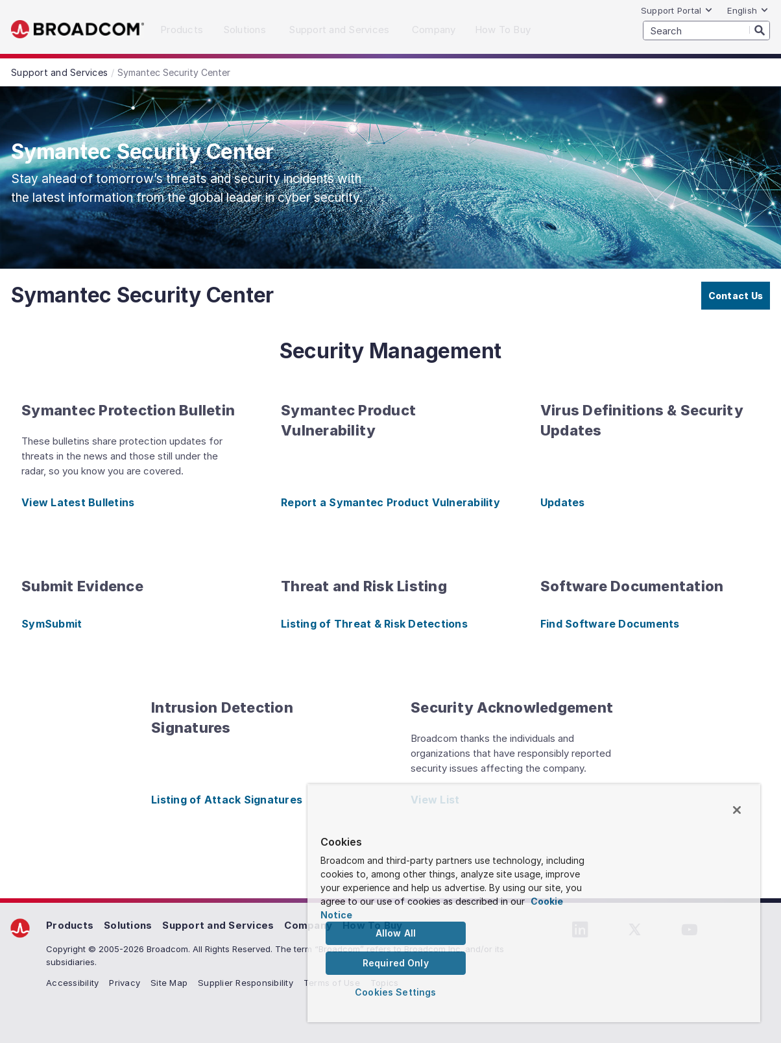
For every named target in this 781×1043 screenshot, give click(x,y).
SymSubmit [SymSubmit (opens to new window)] (51, 623)
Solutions (128, 925)
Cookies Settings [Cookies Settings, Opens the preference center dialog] (395, 992)
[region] (533, 903)
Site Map (168, 982)
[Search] (759, 29)
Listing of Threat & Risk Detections (374, 623)
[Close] (737, 810)
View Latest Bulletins (77, 502)
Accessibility (72, 982)
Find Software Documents (610, 623)
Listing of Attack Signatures (226, 799)
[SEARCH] (706, 30)
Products (69, 925)
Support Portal (677, 10)
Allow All (396, 933)
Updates (562, 502)
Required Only (396, 962)
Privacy (124, 982)
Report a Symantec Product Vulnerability (390, 502)
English (748, 10)
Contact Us (735, 295)
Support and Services (218, 925)
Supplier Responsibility (245, 982)
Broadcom (77, 29)
